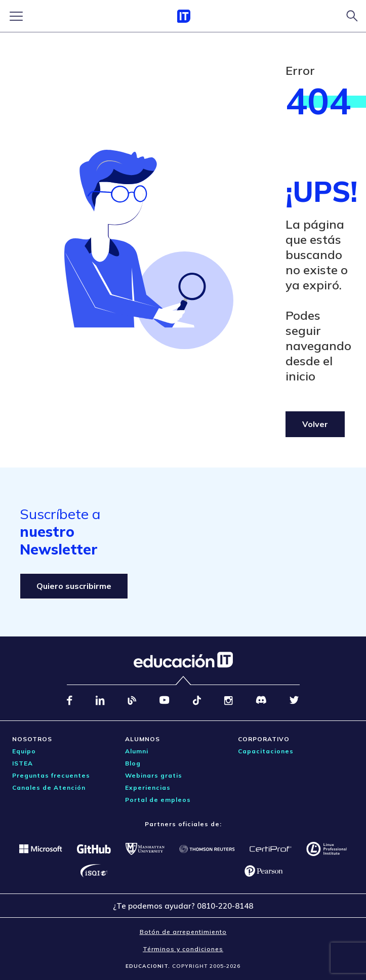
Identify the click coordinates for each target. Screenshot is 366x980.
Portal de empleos (158, 799)
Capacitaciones (266, 751)
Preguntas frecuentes (51, 775)
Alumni (136, 751)
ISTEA (22, 763)
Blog (133, 763)
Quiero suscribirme (73, 586)
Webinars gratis (153, 775)
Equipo (24, 751)
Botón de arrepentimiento (183, 931)
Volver (315, 424)
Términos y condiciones (183, 949)
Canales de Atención (49, 787)
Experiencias (148, 787)
